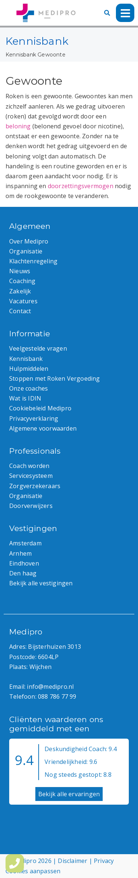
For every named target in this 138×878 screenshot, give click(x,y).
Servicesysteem (31, 476)
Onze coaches (28, 388)
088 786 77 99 (57, 696)
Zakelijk (20, 291)
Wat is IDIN (25, 398)
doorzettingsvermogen (80, 186)
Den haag (23, 573)
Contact (20, 311)
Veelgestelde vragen (38, 348)
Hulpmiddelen (28, 369)
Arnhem (20, 553)
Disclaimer (72, 861)
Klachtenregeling (33, 261)
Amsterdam (25, 543)
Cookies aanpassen (33, 871)
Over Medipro (28, 241)
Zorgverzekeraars (34, 486)
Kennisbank (21, 54)
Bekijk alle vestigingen (41, 583)
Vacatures (23, 301)
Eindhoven (24, 563)
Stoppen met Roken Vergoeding (54, 378)
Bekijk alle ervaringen (69, 794)
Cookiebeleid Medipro (40, 408)
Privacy (104, 861)
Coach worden (29, 466)
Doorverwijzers (31, 506)
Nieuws (19, 271)
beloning (18, 126)
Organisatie (25, 251)
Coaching (22, 281)
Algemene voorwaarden (43, 428)
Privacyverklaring (33, 418)
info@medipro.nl (50, 687)
